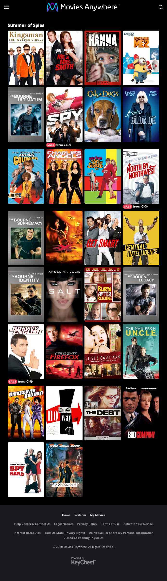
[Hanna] (102, 58)
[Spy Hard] (26, 469)
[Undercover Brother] (26, 413)
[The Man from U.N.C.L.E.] (141, 351)
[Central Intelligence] (141, 238)
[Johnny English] (26, 354)
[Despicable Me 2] (141, 58)
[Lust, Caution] (102, 351)
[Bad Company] (141, 413)
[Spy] (64, 117)
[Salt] (64, 294)
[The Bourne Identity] (26, 294)
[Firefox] (64, 351)
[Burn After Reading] (102, 294)
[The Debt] (102, 413)
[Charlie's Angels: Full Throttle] (64, 176)
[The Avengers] (64, 469)
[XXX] (64, 238)
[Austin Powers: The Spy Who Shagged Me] (102, 176)
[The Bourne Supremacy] (26, 238)
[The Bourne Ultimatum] (26, 114)
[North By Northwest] (141, 179)
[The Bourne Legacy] (141, 294)
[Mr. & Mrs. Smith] (64, 58)
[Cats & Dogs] (102, 114)
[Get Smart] (102, 238)
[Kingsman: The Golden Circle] (26, 58)
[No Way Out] (64, 413)
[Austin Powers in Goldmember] (26, 176)
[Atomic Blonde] (141, 114)
